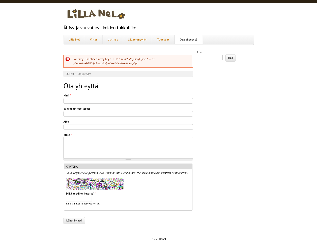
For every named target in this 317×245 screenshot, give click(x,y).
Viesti (67, 135)
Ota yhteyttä (189, 39)
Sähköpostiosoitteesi (77, 108)
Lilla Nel (74, 39)
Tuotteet (163, 39)
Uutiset (113, 39)
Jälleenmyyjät (137, 39)
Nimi (67, 95)
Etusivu (70, 74)
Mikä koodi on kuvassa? (81, 193)
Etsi (199, 52)
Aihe (67, 121)
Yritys (93, 39)
